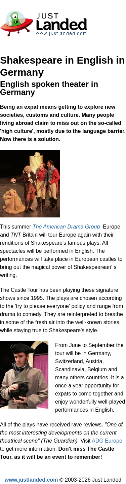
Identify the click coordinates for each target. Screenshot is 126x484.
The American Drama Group (66, 227)
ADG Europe (107, 441)
